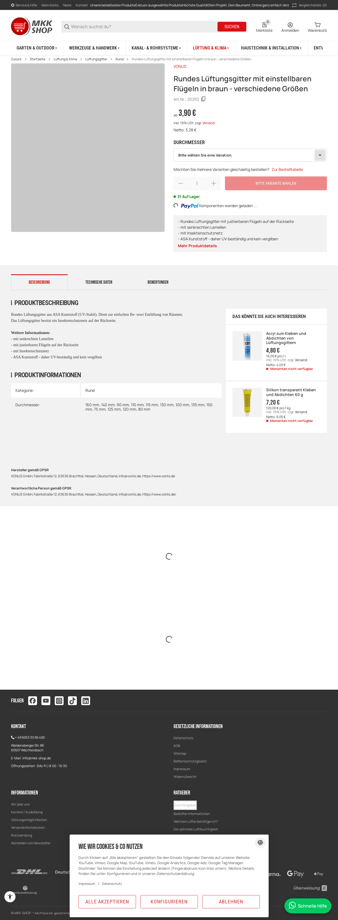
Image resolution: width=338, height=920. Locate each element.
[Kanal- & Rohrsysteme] (156, 48)
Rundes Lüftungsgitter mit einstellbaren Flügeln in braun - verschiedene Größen (191, 59)
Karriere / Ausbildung (27, 812)
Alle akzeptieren (107, 902)
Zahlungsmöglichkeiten (29, 819)
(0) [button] (309, 5)
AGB (177, 745)
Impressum (182, 769)
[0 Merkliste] (264, 27)
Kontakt (82, 5)
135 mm (198, 404)
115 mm (152, 404)
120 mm (129, 409)
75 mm (100, 409)
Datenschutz (183, 738)
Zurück (16, 59)
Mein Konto (50, 5)
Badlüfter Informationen (192, 813)
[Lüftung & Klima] (211, 48)
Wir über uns (20, 804)
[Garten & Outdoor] (37, 48)
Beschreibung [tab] (39, 282)
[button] (185, 805)
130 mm (167, 404)
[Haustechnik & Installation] (271, 48)
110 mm (137, 404)
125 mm (114, 409)
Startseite (37, 59)
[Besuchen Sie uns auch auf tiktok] (72, 700)
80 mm (144, 409)
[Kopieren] (203, 99)
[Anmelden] (290, 27)
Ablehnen (231, 902)
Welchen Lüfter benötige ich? (196, 821)
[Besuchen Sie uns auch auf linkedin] (85, 700)
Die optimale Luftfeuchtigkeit (196, 829)
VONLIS (180, 66)
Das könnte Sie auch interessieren (268, 316)
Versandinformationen (28, 827)
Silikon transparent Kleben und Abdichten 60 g (291, 392)
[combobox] (250, 155)
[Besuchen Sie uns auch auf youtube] (45, 700)
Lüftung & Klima (65, 59)
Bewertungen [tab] (158, 282)
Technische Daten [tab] (98, 282)
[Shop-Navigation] (24, 5)
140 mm (108, 404)
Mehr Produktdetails (197, 245)
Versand (208, 123)
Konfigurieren (169, 902)
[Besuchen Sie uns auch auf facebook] (32, 700)
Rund (120, 59)
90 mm (123, 404)
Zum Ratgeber (185, 805)
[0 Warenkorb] (317, 27)
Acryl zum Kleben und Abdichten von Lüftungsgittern (286, 338)
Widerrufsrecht (185, 776)
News (67, 5)
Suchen (231, 26)
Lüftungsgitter (96, 59)
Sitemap (180, 753)
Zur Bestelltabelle (287, 169)
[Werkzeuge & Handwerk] (95, 48)
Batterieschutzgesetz (190, 761)
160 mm (92, 404)
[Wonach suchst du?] (144, 27)
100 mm (182, 404)
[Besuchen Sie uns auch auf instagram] (59, 700)
